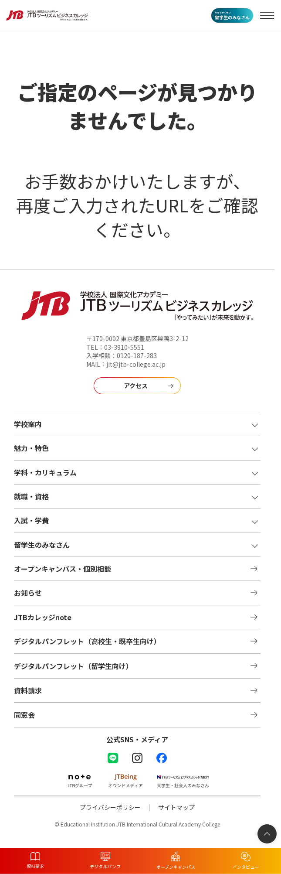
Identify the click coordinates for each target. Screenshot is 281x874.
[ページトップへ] (267, 833)
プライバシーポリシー (110, 807)
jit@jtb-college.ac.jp (136, 364)
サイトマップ (176, 807)
